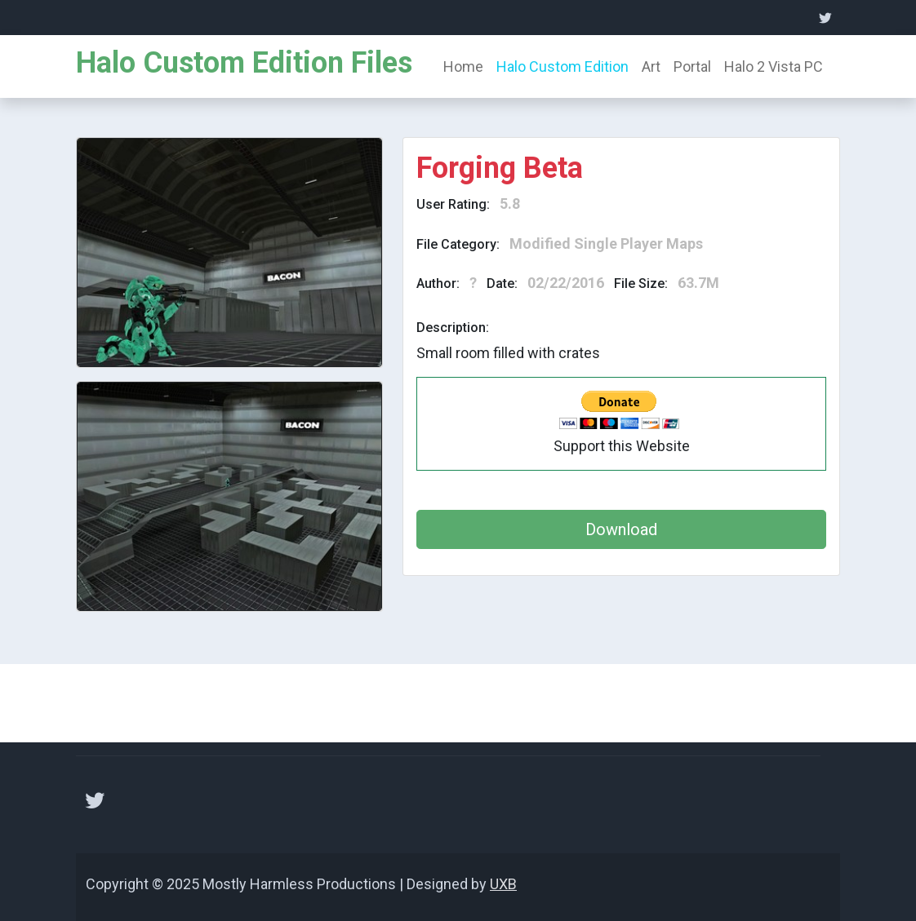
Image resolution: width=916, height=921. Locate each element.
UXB (503, 883)
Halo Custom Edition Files (244, 63)
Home (463, 66)
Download (621, 529)
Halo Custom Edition (562, 66)
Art (651, 66)
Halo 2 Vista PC (773, 66)
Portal (692, 66)
